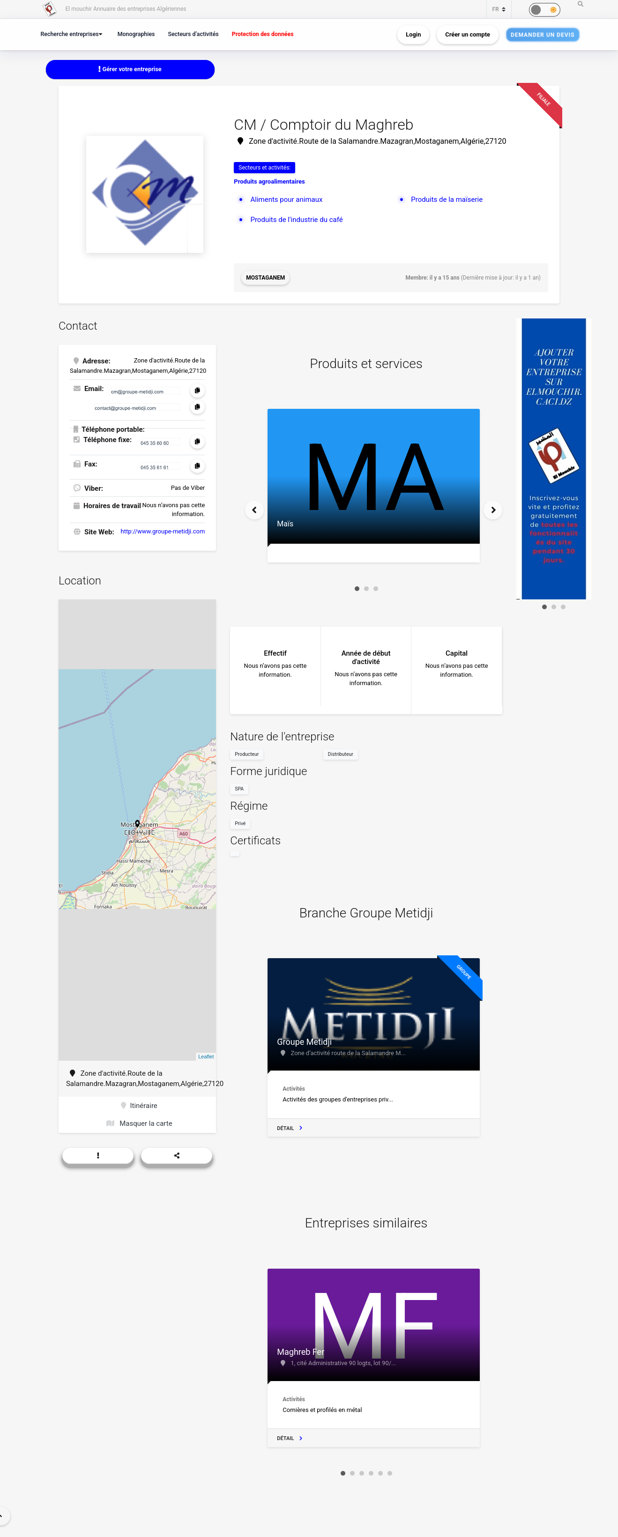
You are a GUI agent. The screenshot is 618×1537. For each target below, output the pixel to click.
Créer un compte (467, 34)
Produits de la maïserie (447, 199)
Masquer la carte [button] (139, 1123)
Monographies (136, 33)
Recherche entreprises (70, 33)
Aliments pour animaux (286, 199)
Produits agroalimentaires (269, 181)
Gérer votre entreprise (129, 69)
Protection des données (263, 33)
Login (413, 34)
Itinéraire (139, 1105)
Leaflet (206, 1056)
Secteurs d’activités (193, 33)
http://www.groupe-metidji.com (163, 531)
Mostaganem (265, 277)
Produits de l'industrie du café (296, 219)
